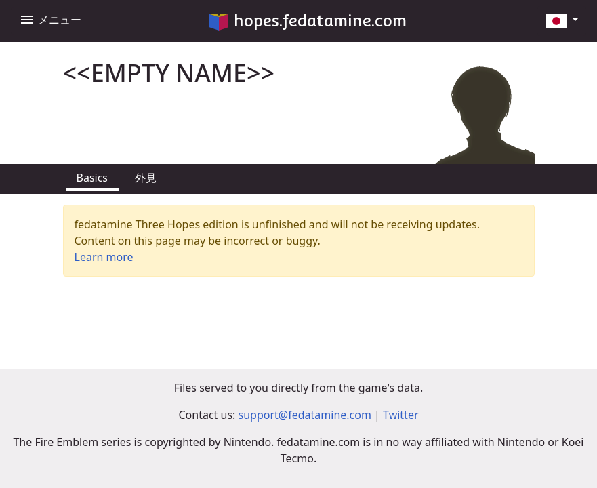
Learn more (104, 256)
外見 (146, 177)
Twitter (400, 414)
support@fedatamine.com (305, 414)
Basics (92, 177)
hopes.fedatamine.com (308, 20)
